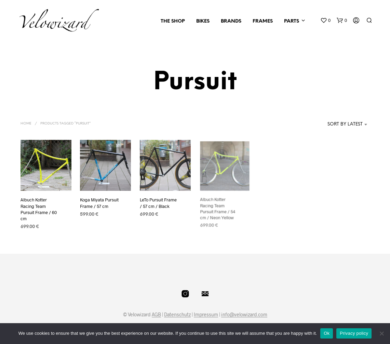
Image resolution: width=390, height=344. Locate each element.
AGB (156, 314)
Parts (291, 21)
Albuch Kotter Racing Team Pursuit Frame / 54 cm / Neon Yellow (218, 207)
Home (26, 123)
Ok (327, 333)
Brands (231, 21)
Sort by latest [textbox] (345, 124)
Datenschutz (177, 314)
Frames (263, 21)
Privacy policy (354, 333)
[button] (325, 20)
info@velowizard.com (244, 314)
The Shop (173, 21)
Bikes (203, 21)
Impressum (206, 314)
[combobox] (334, 124)
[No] (381, 333)
